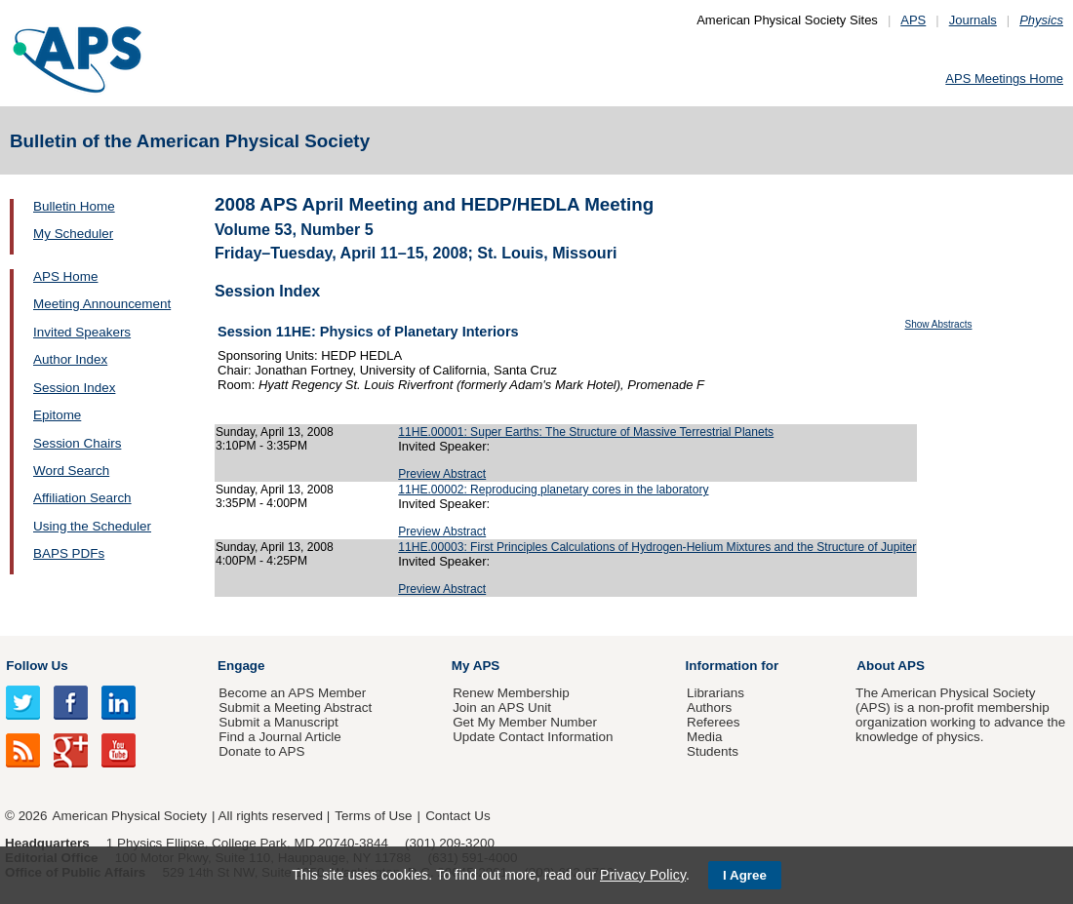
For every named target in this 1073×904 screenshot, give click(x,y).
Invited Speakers (82, 332)
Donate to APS (261, 751)
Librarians (715, 693)
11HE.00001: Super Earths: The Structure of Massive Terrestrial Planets (586, 432)
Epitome (57, 415)
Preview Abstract (442, 474)
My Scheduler (73, 233)
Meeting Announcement (102, 303)
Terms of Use (373, 815)
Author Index (70, 359)
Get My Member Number (525, 722)
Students (712, 751)
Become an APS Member (292, 693)
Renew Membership (511, 693)
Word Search (71, 470)
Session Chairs (77, 443)
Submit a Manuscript (278, 722)
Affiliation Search (82, 498)
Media (705, 736)
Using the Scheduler (92, 526)
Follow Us (36, 665)
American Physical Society (130, 815)
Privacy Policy (643, 875)
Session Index (74, 387)
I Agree (745, 875)
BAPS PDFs (68, 553)
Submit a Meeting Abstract (295, 707)
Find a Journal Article (279, 736)
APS (913, 20)
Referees (713, 722)
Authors (709, 707)
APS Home (65, 276)
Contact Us (457, 815)
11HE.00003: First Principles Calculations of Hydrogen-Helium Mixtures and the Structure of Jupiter (657, 547)
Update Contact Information (533, 736)
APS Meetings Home (1004, 78)
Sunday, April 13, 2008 (275, 432)
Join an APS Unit (502, 707)
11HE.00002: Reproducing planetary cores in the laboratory (553, 489)
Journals (973, 20)
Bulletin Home (74, 206)
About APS (890, 665)
